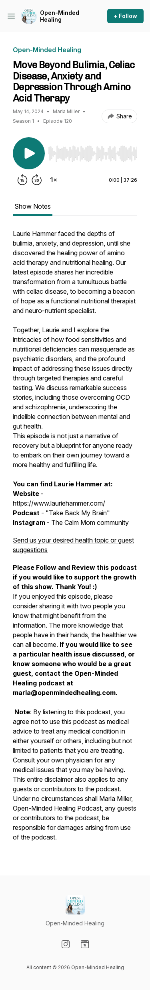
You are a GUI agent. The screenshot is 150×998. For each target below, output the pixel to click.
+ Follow (125, 15)
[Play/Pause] (29, 153)
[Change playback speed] (54, 179)
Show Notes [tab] (32, 206)
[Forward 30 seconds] (36, 179)
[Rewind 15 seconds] (22, 179)
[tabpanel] (75, 539)
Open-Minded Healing (59, 16)
